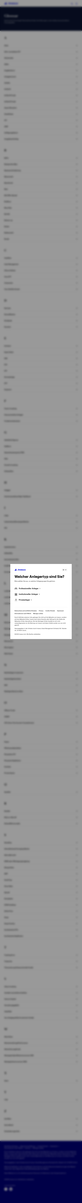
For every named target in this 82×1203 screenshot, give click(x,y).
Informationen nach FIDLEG (23, 613)
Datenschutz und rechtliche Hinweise (26, 610)
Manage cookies (38, 613)
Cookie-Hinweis (50, 610)
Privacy (41, 610)
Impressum (60, 610)
